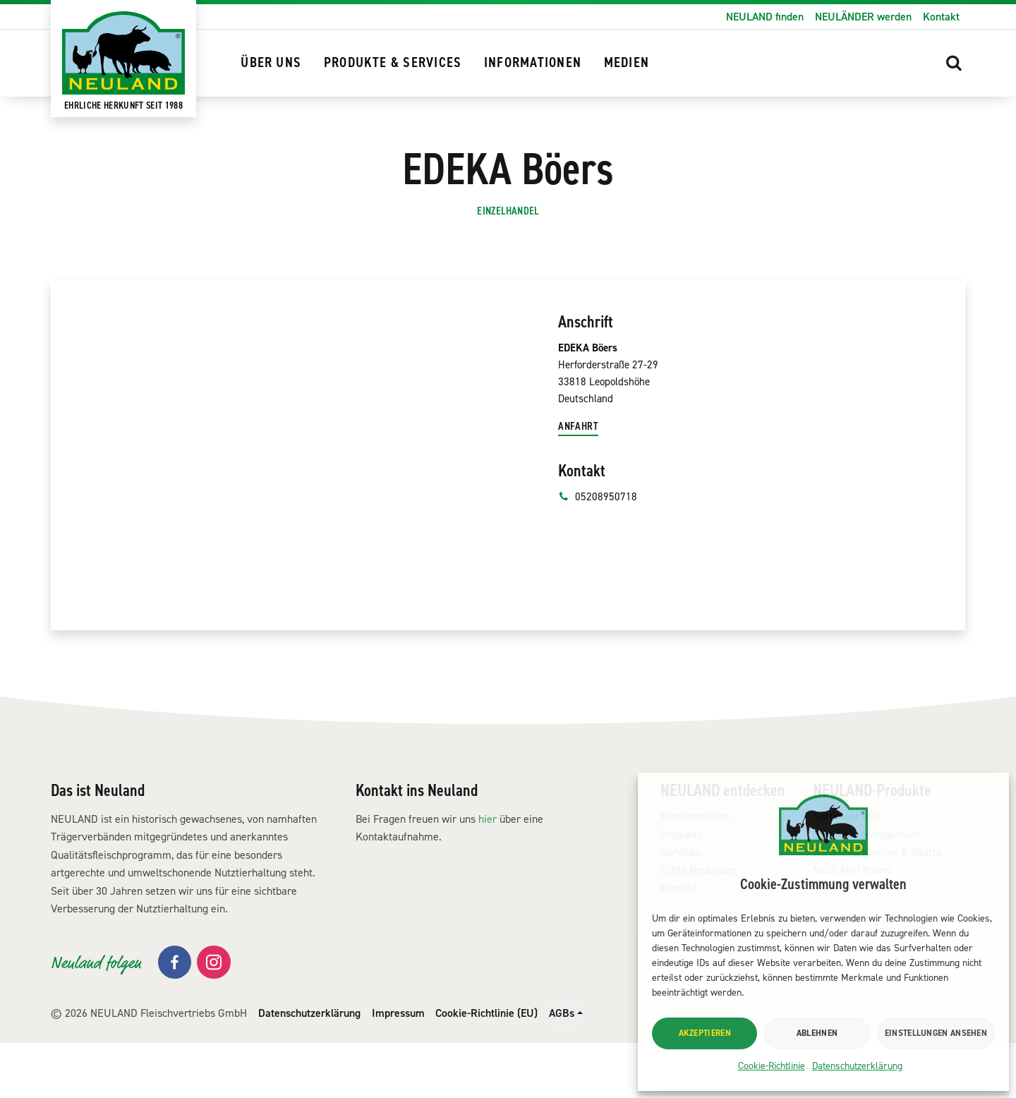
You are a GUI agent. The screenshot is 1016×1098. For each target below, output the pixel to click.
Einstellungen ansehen (936, 1033)
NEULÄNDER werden (863, 16)
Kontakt (941, 16)
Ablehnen (817, 1033)
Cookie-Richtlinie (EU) (486, 1068)
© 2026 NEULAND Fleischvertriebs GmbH (149, 1068)
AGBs (561, 1068)
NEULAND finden (765, 16)
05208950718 (597, 556)
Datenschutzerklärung (857, 1066)
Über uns (271, 63)
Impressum (398, 1068)
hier (487, 874)
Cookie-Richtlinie (771, 1066)
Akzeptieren (705, 1033)
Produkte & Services (393, 63)
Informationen (532, 63)
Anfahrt (579, 485)
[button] (953, 62)
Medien (626, 63)
